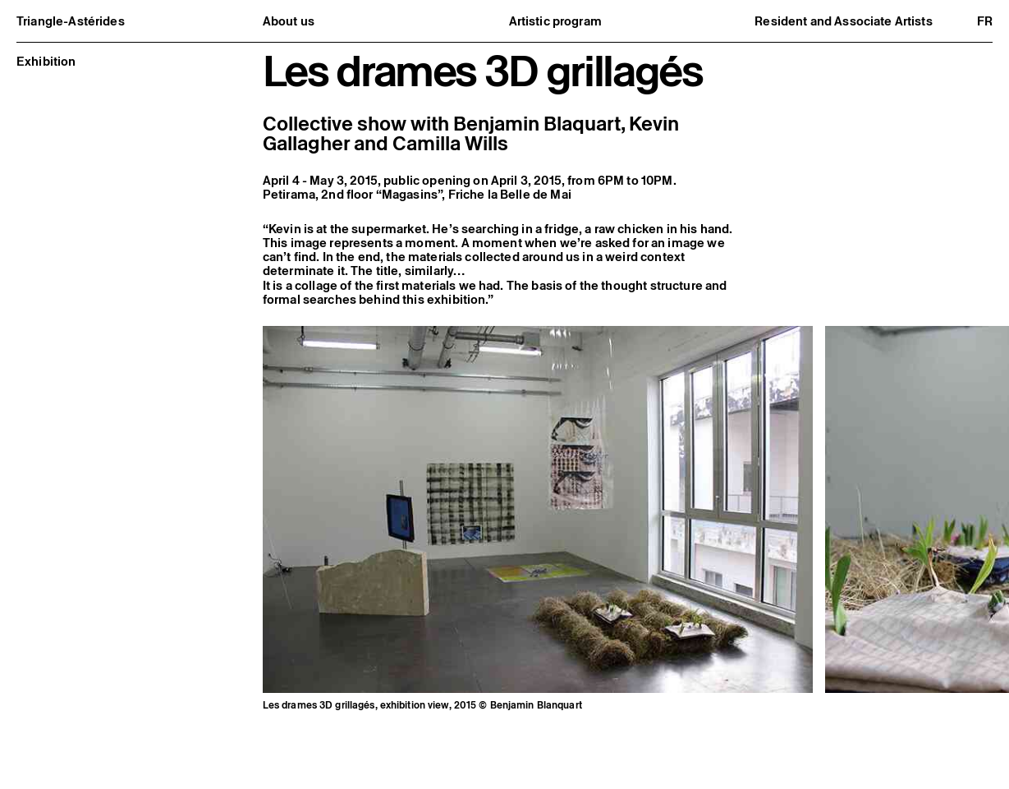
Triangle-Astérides (70, 21)
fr (985, 21)
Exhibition (46, 61)
